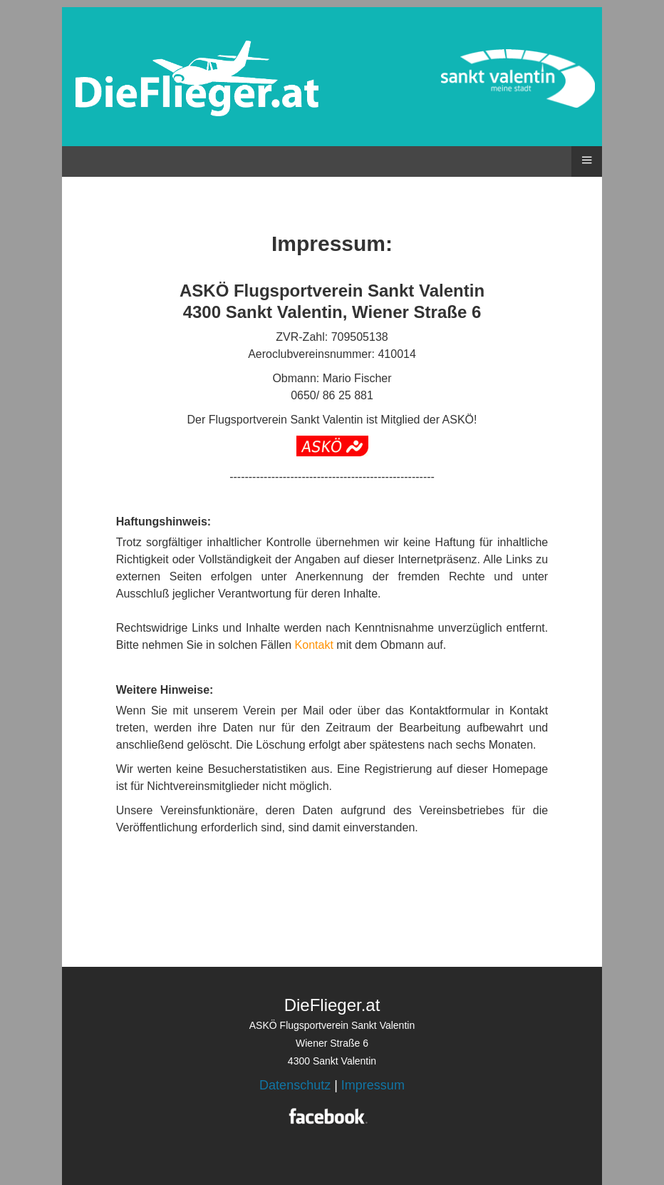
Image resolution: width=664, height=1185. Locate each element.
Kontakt (314, 645)
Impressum (373, 1085)
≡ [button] (586, 159)
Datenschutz (295, 1085)
